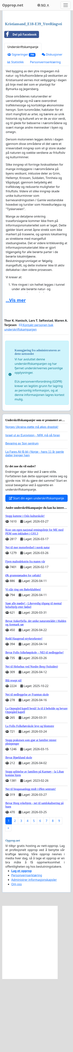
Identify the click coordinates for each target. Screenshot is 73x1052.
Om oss (16, 957)
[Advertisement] (36, 53)
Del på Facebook (20, 107)
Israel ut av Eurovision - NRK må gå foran (32, 508)
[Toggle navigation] (65, 5)
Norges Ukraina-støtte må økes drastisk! (31, 500)
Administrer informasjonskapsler (34, 953)
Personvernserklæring (45, 135)
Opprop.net (12, 5)
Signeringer (21, 128)
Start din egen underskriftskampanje (36, 571)
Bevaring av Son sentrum (22, 516)
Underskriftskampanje (22, 120)
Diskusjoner (52, 128)
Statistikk (15, 135)
